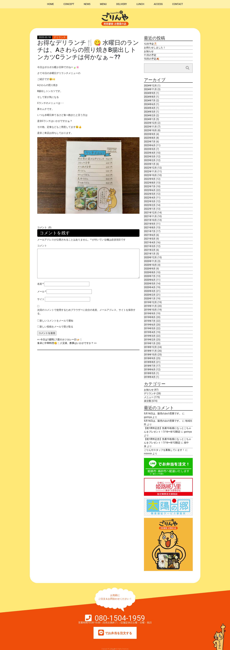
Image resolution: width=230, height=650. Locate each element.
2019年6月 (149, 324)
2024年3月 (149, 111)
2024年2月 (149, 115)
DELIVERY (121, 4)
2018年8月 (149, 362)
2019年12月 (150, 302)
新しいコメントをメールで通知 (56, 320)
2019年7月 (149, 321)
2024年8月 (149, 96)
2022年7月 (149, 186)
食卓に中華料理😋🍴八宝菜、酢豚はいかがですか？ (65, 343)
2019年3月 (149, 335)
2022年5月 (149, 194)
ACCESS (158, 4)
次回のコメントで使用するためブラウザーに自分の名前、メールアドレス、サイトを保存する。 (86, 311)
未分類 (147, 401)
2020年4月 (149, 287)
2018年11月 (150, 350)
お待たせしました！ (155, 47)
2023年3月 (149, 156)
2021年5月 (149, 238)
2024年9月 (149, 93)
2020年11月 (150, 261)
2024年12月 (150, 85)
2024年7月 (149, 100)
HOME (50, 4)
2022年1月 (149, 208)
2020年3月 (149, 291)
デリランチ (60, 37)
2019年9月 (149, 313)
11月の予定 (150, 55)
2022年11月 (150, 171)
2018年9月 (149, 358)
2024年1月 (149, 119)
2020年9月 (149, 268)
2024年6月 (149, 104)
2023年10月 (150, 130)
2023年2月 (149, 160)
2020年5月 (149, 283)
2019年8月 (149, 317)
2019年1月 (149, 343)
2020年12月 (150, 257)
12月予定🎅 (150, 43)
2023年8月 (149, 137)
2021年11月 (150, 216)
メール (41, 291)
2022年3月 (149, 201)
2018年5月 (149, 373)
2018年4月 (149, 377)
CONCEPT (68, 4)
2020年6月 (149, 279)
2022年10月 (150, 175)
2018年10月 (150, 354)
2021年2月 (149, 250)
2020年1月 (149, 298)
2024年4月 (149, 108)
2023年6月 (149, 145)
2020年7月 (149, 276)
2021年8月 (149, 227)
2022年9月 (149, 179)
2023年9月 (149, 134)
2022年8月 (149, 182)
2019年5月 (149, 328)
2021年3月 (149, 246)
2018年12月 (150, 347)
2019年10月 (150, 309)
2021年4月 (149, 242)
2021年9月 (149, 223)
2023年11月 (150, 126)
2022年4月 (149, 197)
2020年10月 (150, 264)
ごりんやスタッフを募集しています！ (164, 450)
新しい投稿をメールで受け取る (56, 326)
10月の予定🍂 (151, 58)
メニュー (149, 397)
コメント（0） (45, 227)
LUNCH (140, 4)
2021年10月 (150, 220)
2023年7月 (149, 141)
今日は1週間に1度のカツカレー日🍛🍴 (61, 339)
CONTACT (177, 4)
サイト (40, 299)
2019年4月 (149, 332)
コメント (42, 245)
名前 (40, 283)
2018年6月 (149, 369)
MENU (103, 4)
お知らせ (149, 51)
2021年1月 (149, 253)
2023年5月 (149, 149)
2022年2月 (149, 205)
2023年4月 (149, 152)
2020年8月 (149, 272)
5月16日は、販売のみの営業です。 (163, 413)
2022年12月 (150, 167)
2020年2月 (149, 294)
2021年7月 (149, 231)
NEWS (87, 4)
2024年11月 (150, 89)
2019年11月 (150, 306)
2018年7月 (149, 365)
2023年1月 (149, 164)
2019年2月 (149, 339)
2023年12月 (150, 123)
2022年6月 (149, 190)
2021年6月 (149, 235)
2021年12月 (150, 212)
